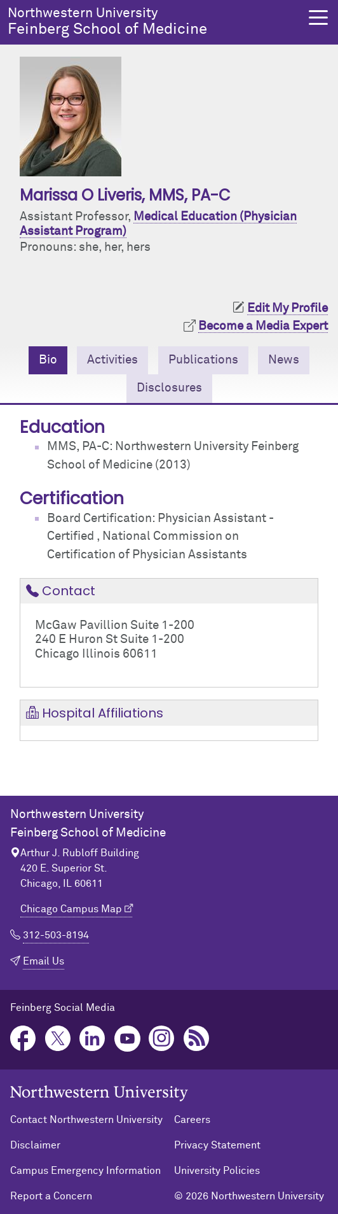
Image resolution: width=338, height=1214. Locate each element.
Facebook (23, 1039)
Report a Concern (51, 1196)
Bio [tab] (48, 360)
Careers (192, 1120)
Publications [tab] (203, 360)
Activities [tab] (112, 360)
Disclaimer (35, 1145)
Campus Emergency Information (85, 1171)
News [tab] (283, 360)
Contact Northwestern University (86, 1120)
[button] (318, 17)
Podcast (197, 1039)
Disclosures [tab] (169, 388)
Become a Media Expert (263, 326)
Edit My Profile (287, 308)
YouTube (127, 1039)
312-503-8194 (56, 935)
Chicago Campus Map (71, 909)
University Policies (217, 1171)
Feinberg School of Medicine (150, 21)
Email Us (43, 961)
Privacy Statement (217, 1145)
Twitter (58, 1039)
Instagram (162, 1039)
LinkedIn (92, 1039)
